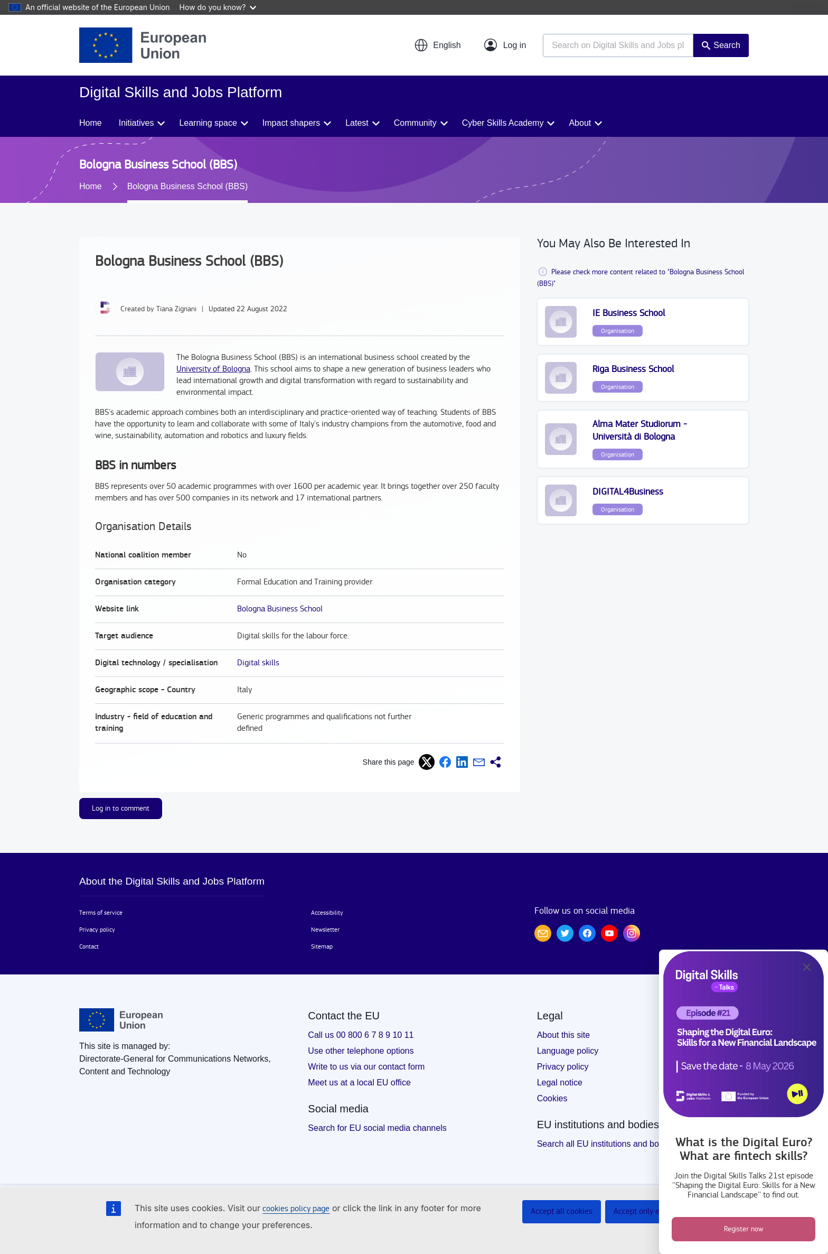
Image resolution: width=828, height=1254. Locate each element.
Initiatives (136, 122)
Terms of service (101, 912)
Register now (744, 1229)
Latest (357, 122)
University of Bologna (213, 369)
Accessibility (327, 912)
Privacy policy (97, 929)
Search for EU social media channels (377, 1127)
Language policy (568, 1050)
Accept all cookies (561, 1211)
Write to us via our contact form (366, 1066)
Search (726, 45)
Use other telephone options (360, 1050)
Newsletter (325, 929)
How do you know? (218, 7)
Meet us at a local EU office (359, 1082)
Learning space (208, 122)
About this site (563, 1034)
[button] (437, 45)
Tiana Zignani (176, 309)
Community (415, 122)
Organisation (617, 331)
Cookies (552, 1098)
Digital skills (258, 663)
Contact (89, 946)
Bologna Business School (280, 609)
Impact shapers (291, 122)
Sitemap (322, 946)
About (580, 122)
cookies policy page (296, 1209)
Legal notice (559, 1082)
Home (90, 122)
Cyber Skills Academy (503, 122)
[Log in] (505, 45)
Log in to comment (120, 808)
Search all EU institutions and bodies (606, 1143)
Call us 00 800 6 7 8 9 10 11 (360, 1034)
